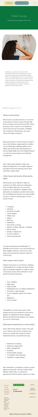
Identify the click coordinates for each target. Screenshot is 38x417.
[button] (35, 3)
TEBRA (29, 414)
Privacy (32, 384)
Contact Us (32, 397)
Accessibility (32, 393)
